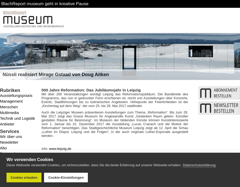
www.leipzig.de (60, 149)
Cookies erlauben (24, 177)
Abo (3, 148)
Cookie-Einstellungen (66, 177)
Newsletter (9, 142)
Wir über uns (11, 136)
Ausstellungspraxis (16, 95)
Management (11, 101)
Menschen (9, 107)
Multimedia (9, 112)
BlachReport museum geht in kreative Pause (44, 3)
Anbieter (7, 124)
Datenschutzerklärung (199, 165)
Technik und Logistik (17, 118)
